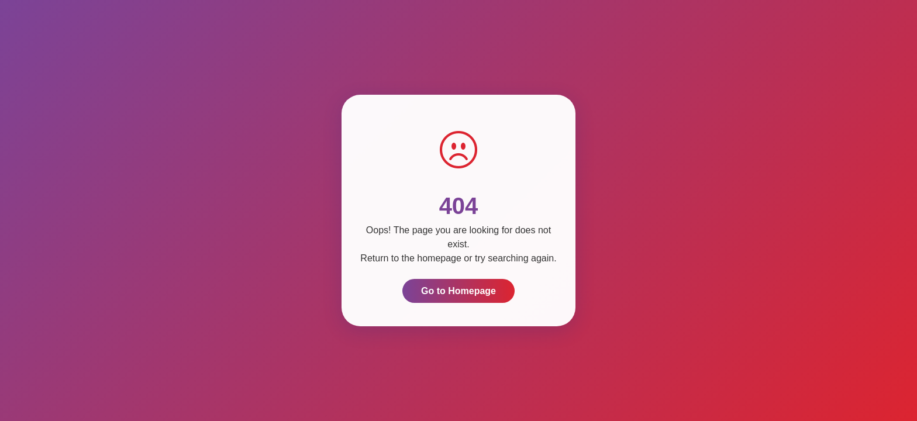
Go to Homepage (458, 291)
